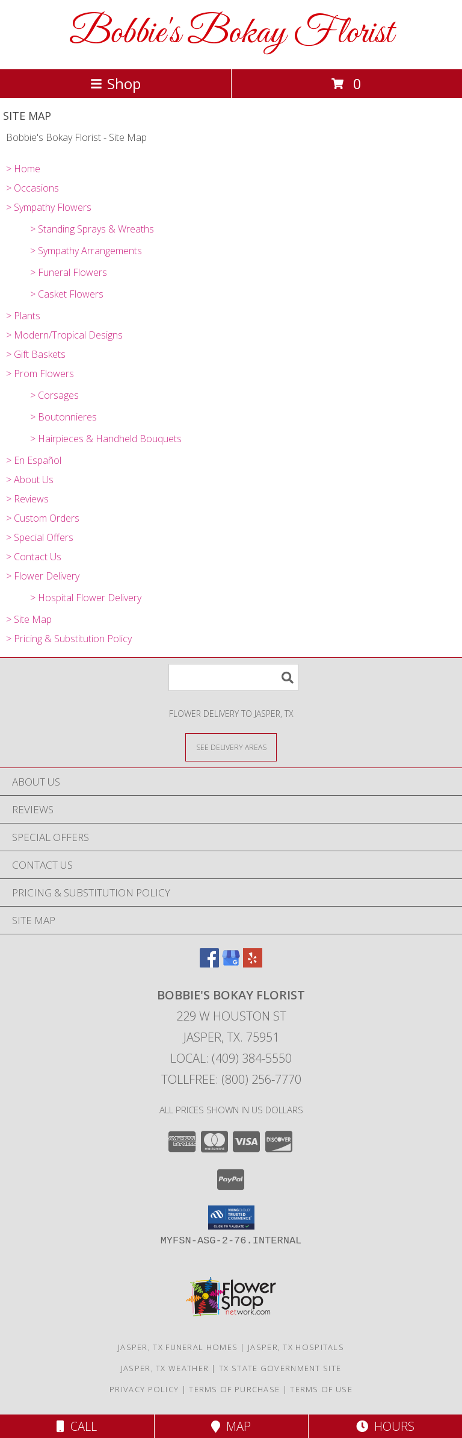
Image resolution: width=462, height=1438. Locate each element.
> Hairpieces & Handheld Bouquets (106, 438)
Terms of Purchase (234, 1389)
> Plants (23, 315)
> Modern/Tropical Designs (64, 335)
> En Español (33, 460)
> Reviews (27, 498)
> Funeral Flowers (68, 272)
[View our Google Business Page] (231, 964)
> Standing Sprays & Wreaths (92, 229)
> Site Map (29, 619)
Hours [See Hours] (385, 1426)
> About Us (30, 479)
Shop (115, 83)
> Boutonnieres (63, 417)
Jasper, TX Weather (165, 1368)
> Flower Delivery (42, 576)
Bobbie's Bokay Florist (231, 33)
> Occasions (32, 188)
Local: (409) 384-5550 (231, 1058)
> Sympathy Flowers (48, 207)
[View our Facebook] (209, 964)
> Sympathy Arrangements (86, 250)
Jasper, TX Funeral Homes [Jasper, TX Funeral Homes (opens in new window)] (178, 1347)
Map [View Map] (231, 1426)
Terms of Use (321, 1389)
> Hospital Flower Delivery (85, 597)
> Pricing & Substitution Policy (69, 638)
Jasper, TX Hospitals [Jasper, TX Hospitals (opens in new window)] (296, 1347)
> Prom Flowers (40, 373)
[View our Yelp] (252, 964)
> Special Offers (39, 537)
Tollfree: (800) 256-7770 (231, 1079)
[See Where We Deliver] (231, 746)
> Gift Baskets (36, 354)
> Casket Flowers (66, 294)
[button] (231, 1217)
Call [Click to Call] (77, 1426)
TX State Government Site (280, 1368)
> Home (23, 168)
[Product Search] (233, 677)
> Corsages (54, 395)
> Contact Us (33, 556)
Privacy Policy (144, 1389)
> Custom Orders (42, 518)
